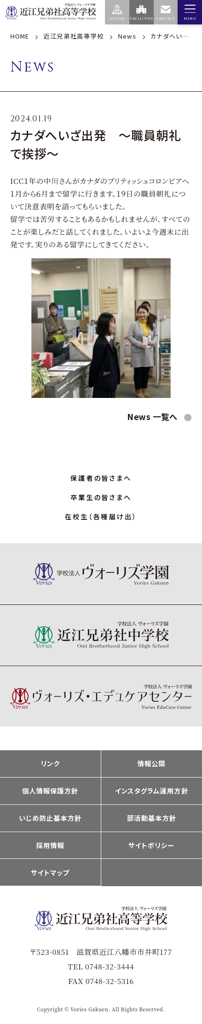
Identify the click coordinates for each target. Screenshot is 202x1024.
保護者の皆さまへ (101, 478)
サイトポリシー (151, 845)
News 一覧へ (153, 416)
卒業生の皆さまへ (101, 497)
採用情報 (50, 845)
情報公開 (151, 763)
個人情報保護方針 (50, 790)
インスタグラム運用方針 (151, 790)
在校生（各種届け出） (101, 516)
